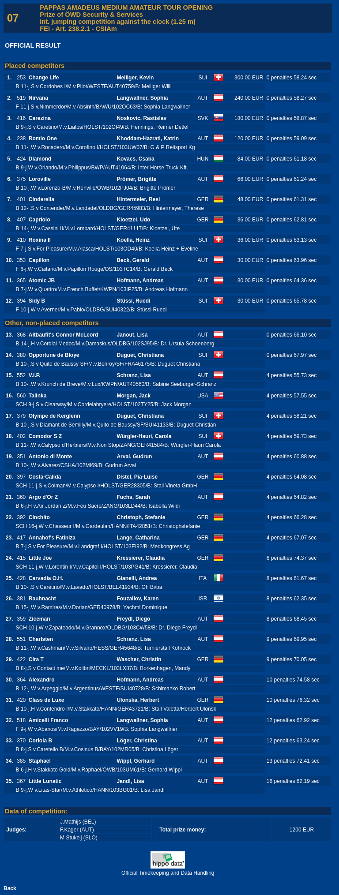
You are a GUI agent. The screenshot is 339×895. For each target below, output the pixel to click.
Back (10, 888)
